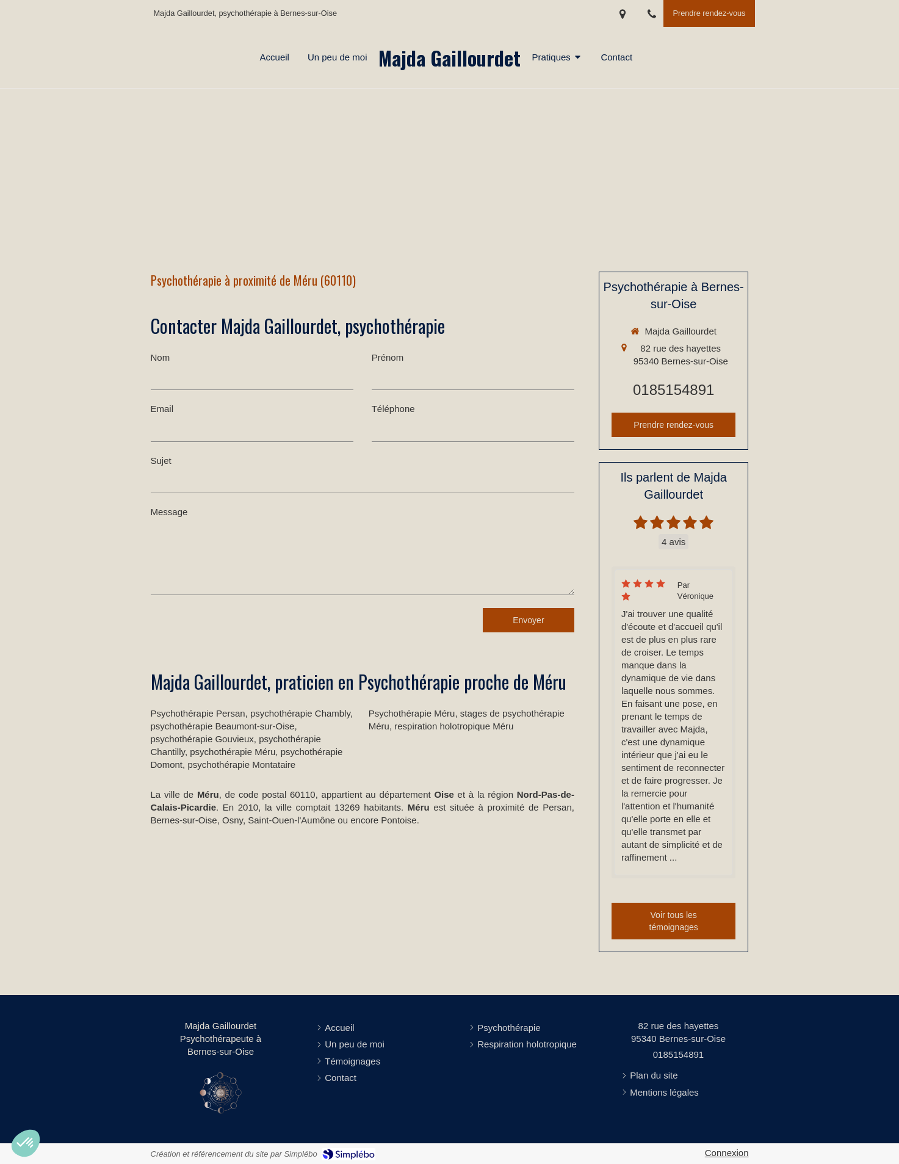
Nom (160, 357)
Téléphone (393, 408)
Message (169, 512)
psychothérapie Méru (232, 751)
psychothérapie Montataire (241, 764)
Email (162, 408)
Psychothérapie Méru (412, 713)
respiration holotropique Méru (453, 726)
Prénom (388, 357)
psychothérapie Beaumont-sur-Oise (223, 726)
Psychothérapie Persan (198, 713)
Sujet (161, 460)
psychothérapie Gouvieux (202, 739)
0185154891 (673, 389)
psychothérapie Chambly (300, 713)
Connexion (727, 1153)
